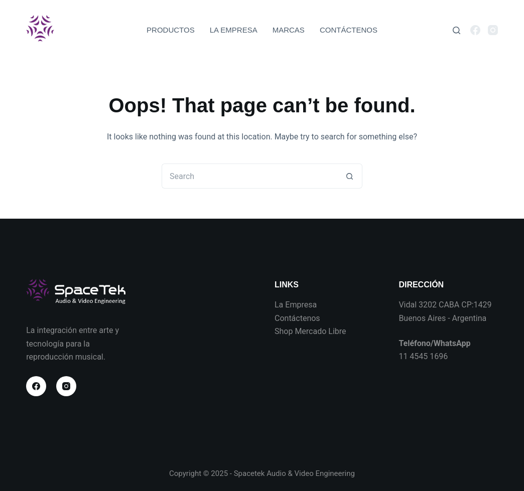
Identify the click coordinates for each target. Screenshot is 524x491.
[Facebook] (475, 30)
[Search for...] (249, 176)
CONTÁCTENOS (348, 30)
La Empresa (296, 304)
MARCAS (289, 30)
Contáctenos (297, 318)
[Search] (456, 30)
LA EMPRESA (233, 30)
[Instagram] (493, 30)
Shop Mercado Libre (310, 331)
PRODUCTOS (171, 30)
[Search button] (349, 176)
